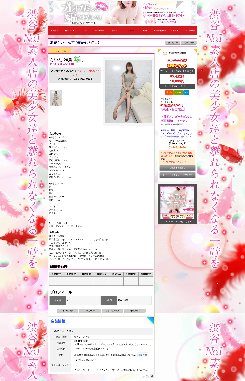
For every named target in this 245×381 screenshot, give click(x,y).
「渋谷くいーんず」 (62, 331)
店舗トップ (55, 30)
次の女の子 (189, 42)
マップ (85, 30)
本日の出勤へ (135, 310)
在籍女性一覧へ (112, 310)
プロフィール (59, 50)
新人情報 (174, 30)
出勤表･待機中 (160, 30)
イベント (115, 30)
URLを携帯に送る (177, 168)
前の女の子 (172, 42)
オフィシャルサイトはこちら (176, 221)
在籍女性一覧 (189, 30)
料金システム (70, 30)
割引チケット (100, 30)
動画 (145, 30)
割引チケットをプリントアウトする (177, 175)
